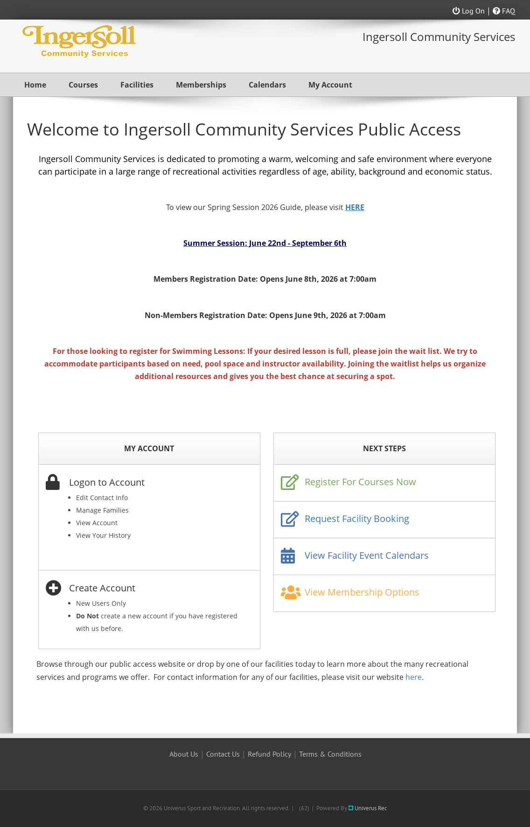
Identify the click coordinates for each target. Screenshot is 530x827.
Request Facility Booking (357, 518)
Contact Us (223, 754)
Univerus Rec (368, 808)
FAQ (504, 10)
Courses (83, 85)
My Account (330, 85)
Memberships (201, 85)
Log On (469, 10)
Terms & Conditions (330, 754)
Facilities (136, 85)
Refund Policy (269, 754)
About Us (183, 754)
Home (35, 85)
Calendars (267, 85)
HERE (354, 207)
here (413, 677)
